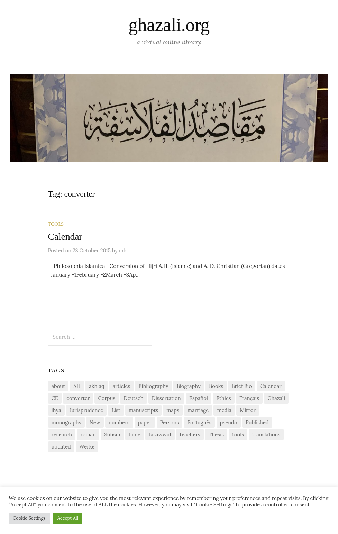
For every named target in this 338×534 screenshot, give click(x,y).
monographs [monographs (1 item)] (66, 422)
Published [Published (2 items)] (257, 422)
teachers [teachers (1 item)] (190, 434)
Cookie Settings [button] (29, 518)
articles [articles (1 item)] (121, 386)
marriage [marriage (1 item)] (198, 410)
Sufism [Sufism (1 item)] (112, 434)
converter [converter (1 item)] (78, 398)
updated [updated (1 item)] (61, 446)
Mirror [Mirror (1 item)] (247, 410)
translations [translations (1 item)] (266, 434)
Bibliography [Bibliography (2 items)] (153, 386)
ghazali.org (168, 25)
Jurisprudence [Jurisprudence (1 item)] (86, 410)
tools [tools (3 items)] (238, 434)
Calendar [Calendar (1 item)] (271, 386)
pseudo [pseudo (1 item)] (228, 422)
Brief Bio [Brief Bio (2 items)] (241, 386)
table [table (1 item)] (134, 434)
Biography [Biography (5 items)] (189, 386)
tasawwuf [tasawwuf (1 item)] (160, 434)
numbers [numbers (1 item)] (119, 422)
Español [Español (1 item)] (198, 398)
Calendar (65, 236)
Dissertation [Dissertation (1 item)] (166, 398)
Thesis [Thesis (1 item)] (216, 434)
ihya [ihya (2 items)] (56, 410)
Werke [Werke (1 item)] (86, 446)
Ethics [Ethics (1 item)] (223, 398)
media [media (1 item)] (224, 410)
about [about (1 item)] (58, 386)
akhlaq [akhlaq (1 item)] (96, 386)
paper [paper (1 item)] (145, 422)
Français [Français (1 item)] (249, 398)
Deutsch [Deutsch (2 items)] (133, 398)
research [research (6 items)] (62, 434)
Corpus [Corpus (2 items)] (106, 398)
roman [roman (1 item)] (88, 434)
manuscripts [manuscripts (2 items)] (143, 410)
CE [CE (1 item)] (55, 398)
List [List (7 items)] (115, 410)
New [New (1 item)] (95, 422)
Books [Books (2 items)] (216, 386)
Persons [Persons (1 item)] (169, 422)
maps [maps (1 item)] (172, 410)
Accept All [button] (67, 518)
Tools (56, 224)
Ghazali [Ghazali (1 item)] (276, 398)
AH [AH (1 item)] (77, 386)
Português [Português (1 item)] (199, 422)
